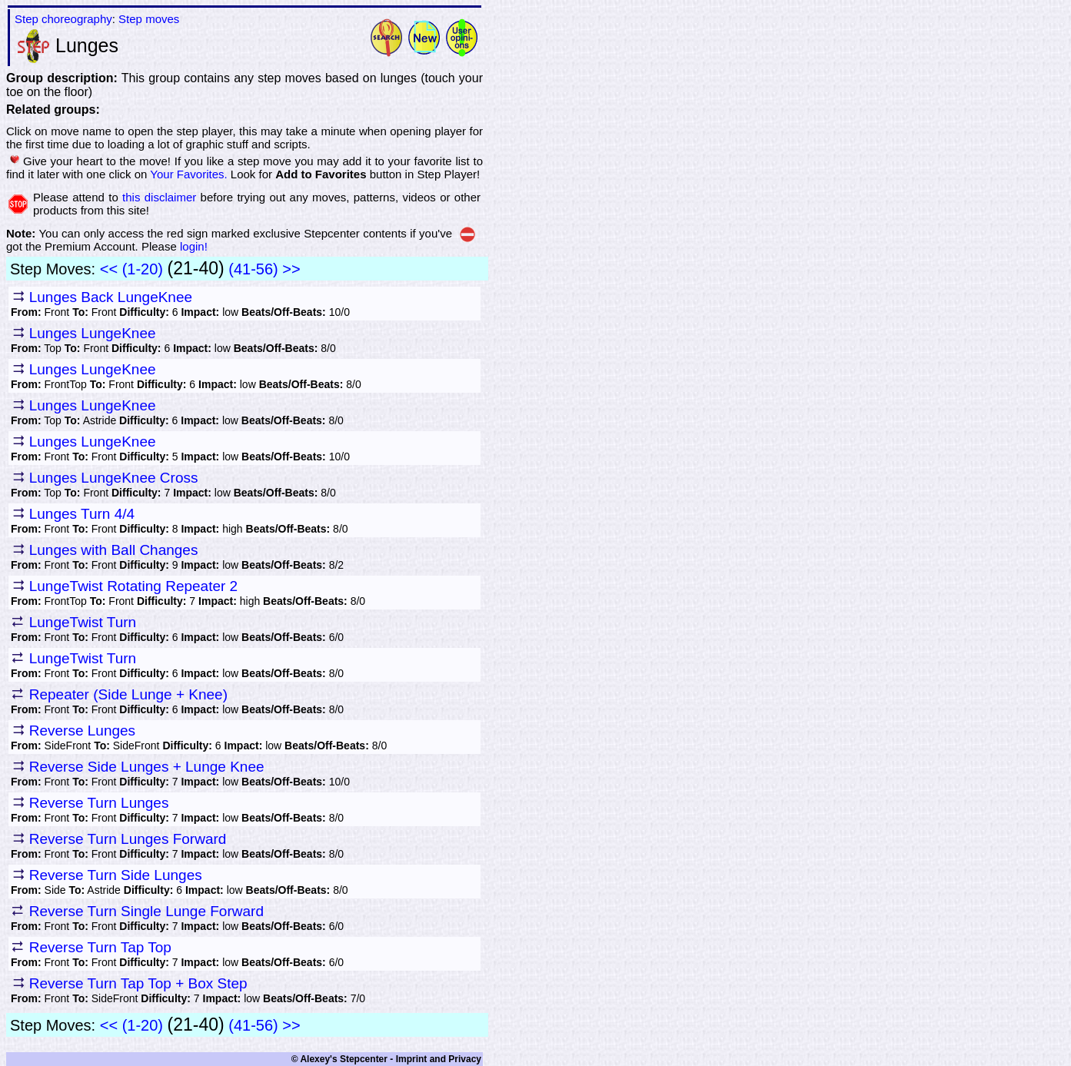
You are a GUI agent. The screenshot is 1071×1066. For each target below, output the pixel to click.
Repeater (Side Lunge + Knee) (128, 694)
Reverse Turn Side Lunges (115, 875)
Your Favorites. (188, 174)
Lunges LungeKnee (92, 333)
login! (194, 246)
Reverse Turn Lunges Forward (128, 839)
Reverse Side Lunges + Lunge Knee (146, 767)
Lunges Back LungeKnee (110, 297)
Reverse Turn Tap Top (100, 947)
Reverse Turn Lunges (99, 803)
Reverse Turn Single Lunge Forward (146, 911)
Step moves (148, 18)
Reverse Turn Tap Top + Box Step (138, 983)
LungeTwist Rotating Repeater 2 (133, 586)
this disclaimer (159, 197)
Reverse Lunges (82, 730)
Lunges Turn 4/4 (82, 514)
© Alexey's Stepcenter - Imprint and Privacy (386, 1059)
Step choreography (63, 18)
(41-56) (253, 269)
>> (291, 269)
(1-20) (142, 269)
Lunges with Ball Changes (113, 550)
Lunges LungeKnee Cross (113, 478)
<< (109, 269)
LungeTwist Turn (82, 622)
